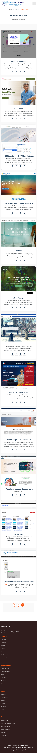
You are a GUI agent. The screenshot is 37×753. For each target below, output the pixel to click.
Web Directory (5, 720)
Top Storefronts (5, 726)
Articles (3, 645)
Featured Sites (5, 655)
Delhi (2, 709)
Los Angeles (4, 697)
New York (4, 694)
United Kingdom (5, 671)
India (2, 674)
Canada (3, 677)
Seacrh (17, 9)
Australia (3, 680)
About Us (3, 732)
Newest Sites (5, 658)
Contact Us (4, 735)
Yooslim (6, 584)
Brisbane (3, 700)
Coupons (3, 642)
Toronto (3, 706)
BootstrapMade (22, 750)
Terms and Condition (23, 745)
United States (5, 668)
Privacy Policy (12, 745)
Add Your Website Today (8, 723)
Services (3, 651)
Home (9, 9)
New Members (5, 729)
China (2, 684)
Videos (3, 648)
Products (3, 639)
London (3, 703)
